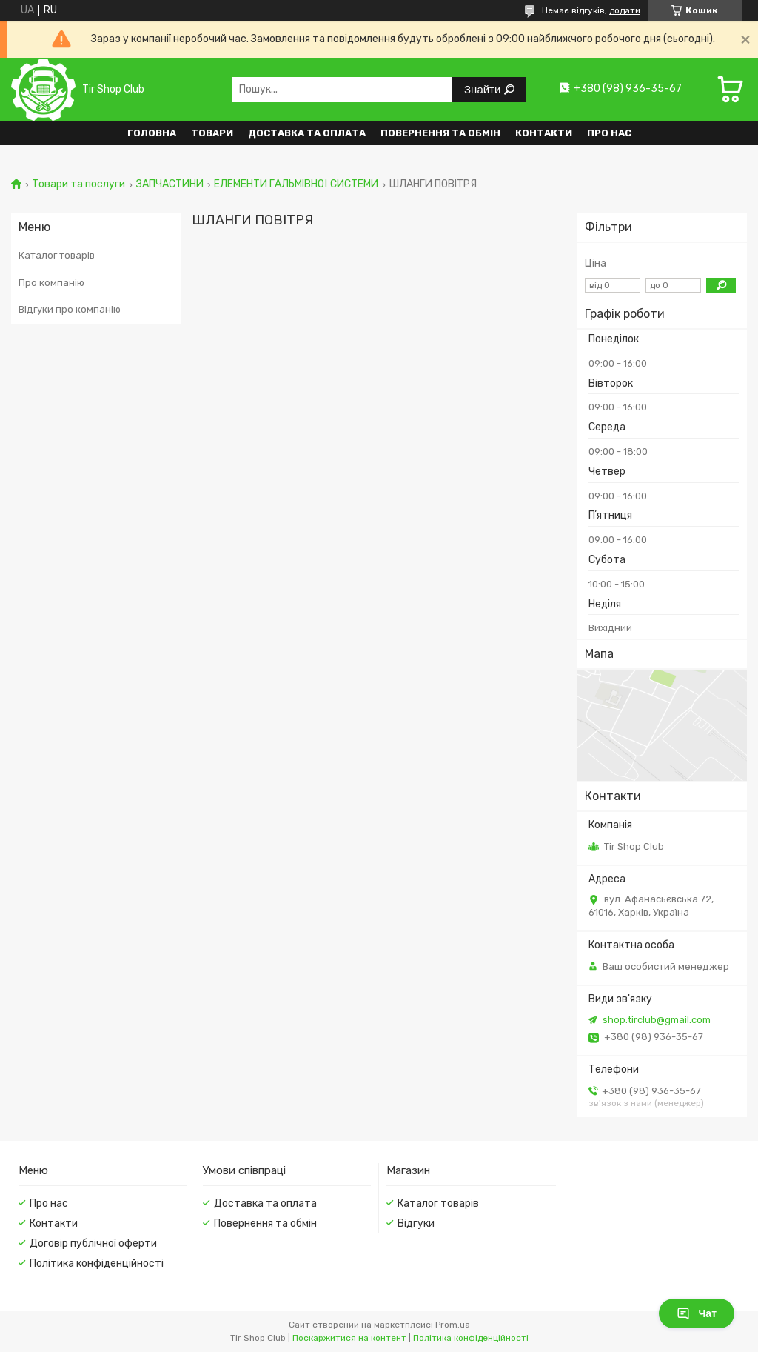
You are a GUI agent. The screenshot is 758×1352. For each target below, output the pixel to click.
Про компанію (51, 282)
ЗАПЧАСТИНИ (170, 184)
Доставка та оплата (307, 133)
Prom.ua (452, 1324)
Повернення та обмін (440, 133)
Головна (151, 133)
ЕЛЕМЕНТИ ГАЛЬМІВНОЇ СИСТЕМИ (296, 184)
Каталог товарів (57, 255)
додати (624, 10)
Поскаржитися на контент (349, 1338)
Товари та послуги (78, 184)
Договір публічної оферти (93, 1243)
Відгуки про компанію (70, 309)
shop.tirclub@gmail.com (657, 1019)
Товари (212, 133)
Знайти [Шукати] (483, 89)
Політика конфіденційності (97, 1263)
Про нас (609, 133)
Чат (697, 1313)
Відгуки (416, 1223)
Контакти (543, 133)
